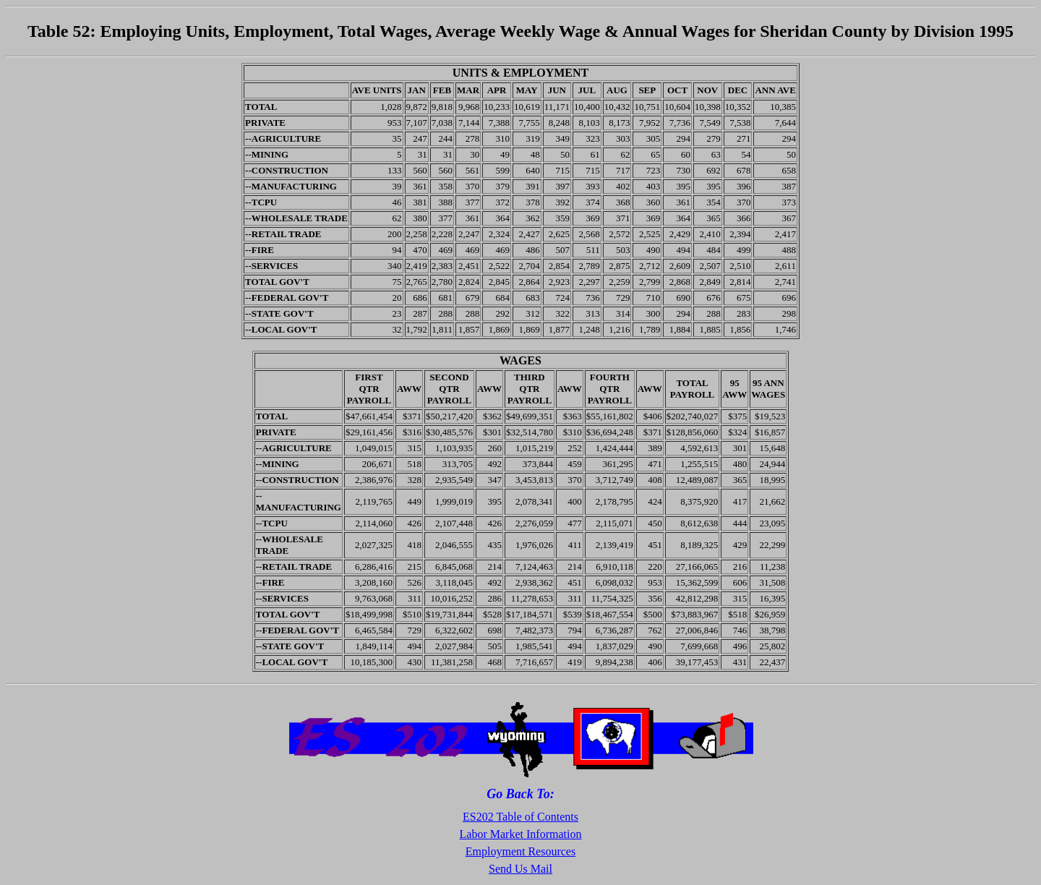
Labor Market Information (521, 834)
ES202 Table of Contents (520, 817)
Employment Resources (520, 851)
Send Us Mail (520, 869)
